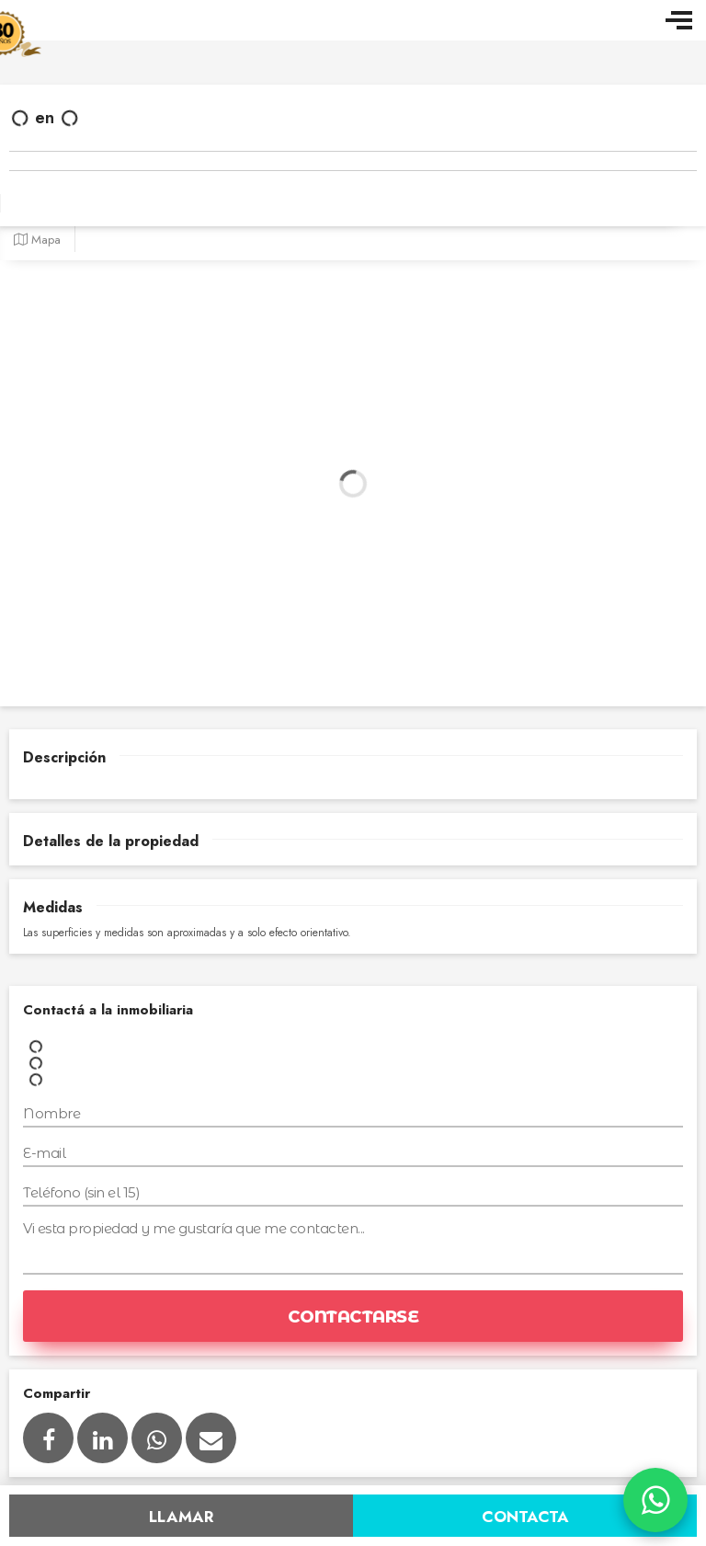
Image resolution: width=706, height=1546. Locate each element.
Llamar (181, 1517)
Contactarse (353, 1317)
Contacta (525, 1517)
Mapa (37, 239)
